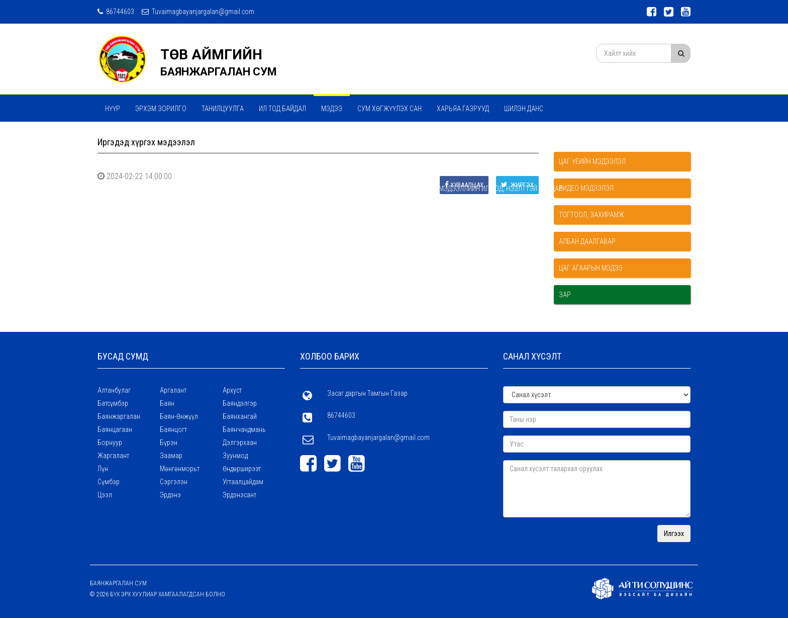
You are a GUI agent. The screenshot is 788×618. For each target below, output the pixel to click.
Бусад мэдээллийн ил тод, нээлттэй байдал (490, 189)
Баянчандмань (244, 429)
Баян (167, 403)
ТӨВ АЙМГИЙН (211, 54)
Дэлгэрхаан (240, 442)
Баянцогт (173, 429)
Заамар (171, 456)
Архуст (232, 390)
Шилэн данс (523, 109)
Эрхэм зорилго (160, 109)
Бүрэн (168, 442)
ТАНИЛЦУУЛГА (223, 109)
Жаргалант (113, 456)
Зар (565, 295)
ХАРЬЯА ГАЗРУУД (463, 109)
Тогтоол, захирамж (591, 215)
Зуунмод (235, 456)
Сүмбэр (108, 482)
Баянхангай (240, 416)
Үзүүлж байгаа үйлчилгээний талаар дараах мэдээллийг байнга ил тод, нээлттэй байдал (253, 189)
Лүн (102, 469)
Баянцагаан (114, 429)
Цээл (104, 495)
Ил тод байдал (282, 109)
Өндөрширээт (242, 469)
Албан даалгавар (587, 241)
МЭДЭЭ (331, 109)
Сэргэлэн (173, 482)
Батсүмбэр (112, 403)
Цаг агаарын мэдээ (591, 268)
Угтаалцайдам (243, 482)
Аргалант (173, 390)
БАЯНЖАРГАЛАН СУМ (218, 71)
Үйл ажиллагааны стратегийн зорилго (169, 135)
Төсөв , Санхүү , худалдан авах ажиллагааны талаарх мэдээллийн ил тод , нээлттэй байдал (257, 162)
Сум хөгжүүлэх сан (389, 109)
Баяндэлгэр (240, 403)
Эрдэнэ (170, 495)
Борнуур (109, 442)
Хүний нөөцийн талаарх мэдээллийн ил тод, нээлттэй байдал (349, 135)
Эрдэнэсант (239, 495)
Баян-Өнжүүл (179, 416)
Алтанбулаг (114, 390)
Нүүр (112, 109)
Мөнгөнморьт (180, 469)
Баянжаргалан (118, 416)
